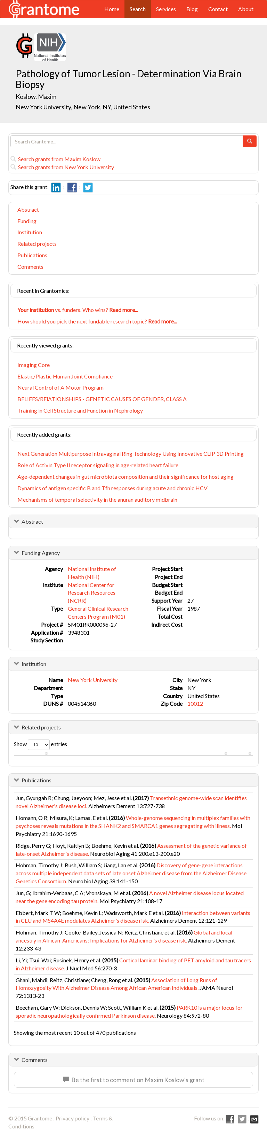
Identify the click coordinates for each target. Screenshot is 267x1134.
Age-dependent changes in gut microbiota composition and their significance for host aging (125, 476)
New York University (93, 680)
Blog (192, 9)
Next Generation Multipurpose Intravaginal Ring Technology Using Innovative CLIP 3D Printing (130, 453)
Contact (218, 9)
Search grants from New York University (62, 167)
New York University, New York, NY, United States (83, 107)
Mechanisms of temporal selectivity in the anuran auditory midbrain (97, 499)
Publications (32, 255)
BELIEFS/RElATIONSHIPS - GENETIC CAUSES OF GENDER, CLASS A (102, 399)
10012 (195, 703)
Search (138, 9)
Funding (27, 221)
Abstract (28, 209)
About (245, 9)
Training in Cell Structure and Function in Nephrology (80, 410)
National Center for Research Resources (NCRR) (91, 592)
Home (111, 9)
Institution (29, 232)
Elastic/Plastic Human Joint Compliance (65, 376)
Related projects (37, 243)
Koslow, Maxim (36, 96)
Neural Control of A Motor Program (60, 387)
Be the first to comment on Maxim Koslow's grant (133, 1080)
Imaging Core (33, 364)
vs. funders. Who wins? (77, 309)
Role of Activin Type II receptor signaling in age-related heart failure (97, 465)
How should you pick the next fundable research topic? (97, 321)
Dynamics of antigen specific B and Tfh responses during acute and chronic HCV (112, 488)
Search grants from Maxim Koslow (55, 159)
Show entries (40, 745)
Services (166, 9)
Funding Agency (41, 552)
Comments (30, 266)
